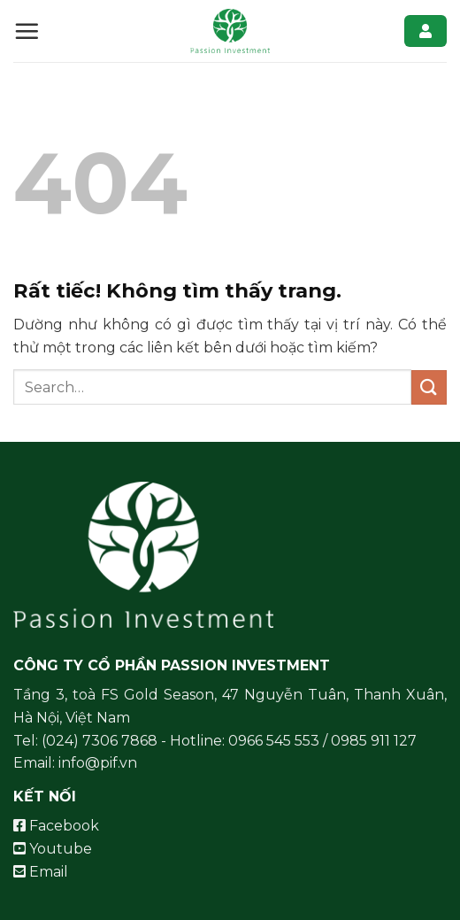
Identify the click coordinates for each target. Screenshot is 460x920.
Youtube (52, 848)
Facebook (56, 825)
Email (40, 871)
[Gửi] (429, 387)
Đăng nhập (425, 31)
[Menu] (26, 31)
